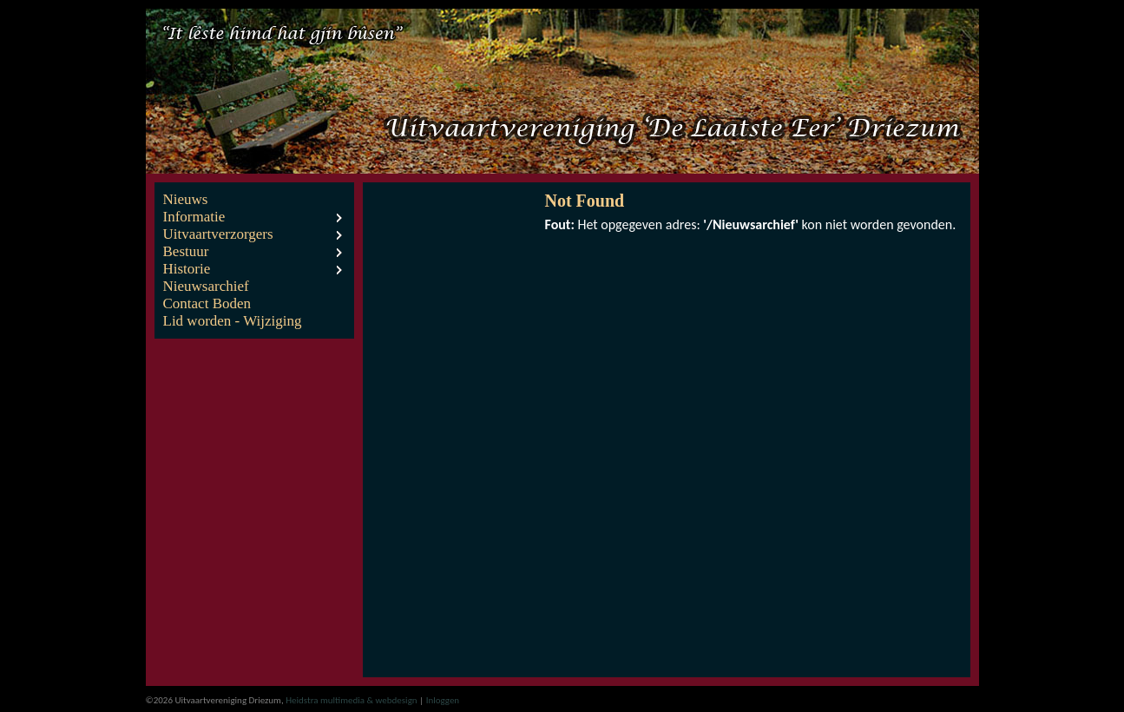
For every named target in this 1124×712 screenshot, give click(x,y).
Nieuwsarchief (206, 286)
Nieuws (185, 199)
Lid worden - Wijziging (232, 321)
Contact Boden (207, 303)
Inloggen (443, 700)
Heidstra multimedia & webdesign (351, 700)
